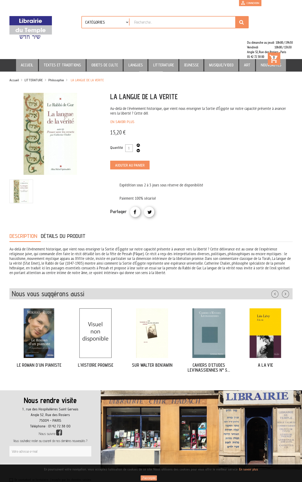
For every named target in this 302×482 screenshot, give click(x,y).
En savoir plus (122, 101)
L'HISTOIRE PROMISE (95, 344)
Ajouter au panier (130, 145)
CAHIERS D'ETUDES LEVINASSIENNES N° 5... (209, 347)
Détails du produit (63, 215)
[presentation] (55, 448)
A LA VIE (265, 344)
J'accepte (149, 478)
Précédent (280, 273)
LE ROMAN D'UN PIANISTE (39, 344)
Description (23, 215)
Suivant (289, 273)
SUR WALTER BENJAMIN (152, 344)
